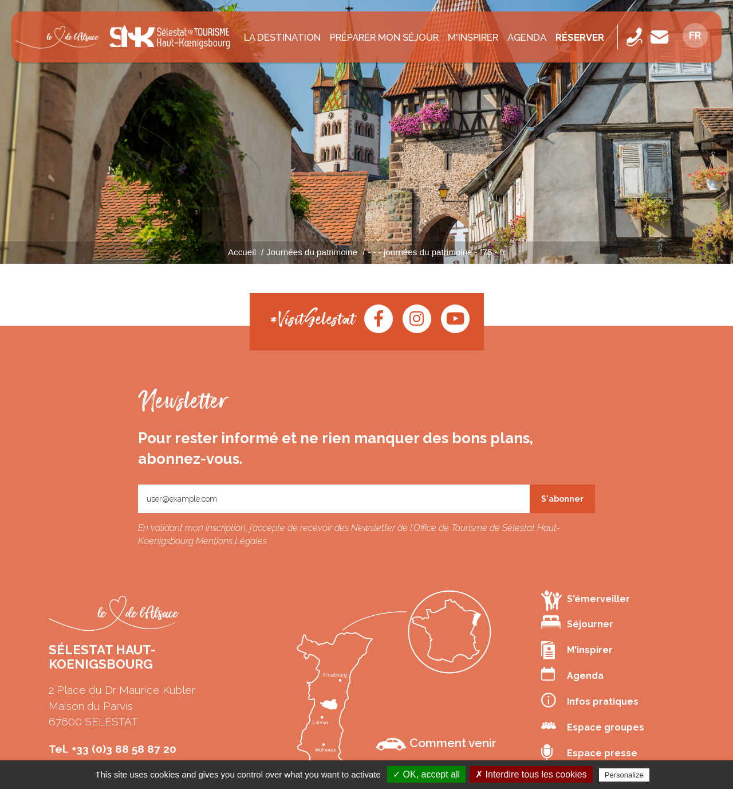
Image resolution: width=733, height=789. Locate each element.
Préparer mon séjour (384, 37)
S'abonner (562, 498)
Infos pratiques (590, 700)
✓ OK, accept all (426, 774)
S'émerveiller (585, 600)
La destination (282, 37)
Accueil (242, 252)
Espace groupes (592, 725)
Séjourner (577, 622)
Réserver (579, 37)
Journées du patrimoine (311, 252)
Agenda (526, 37)
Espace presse (589, 753)
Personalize (624, 775)
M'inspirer (473, 37)
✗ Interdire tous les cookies (530, 774)
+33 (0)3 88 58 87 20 (124, 749)
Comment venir (436, 743)
